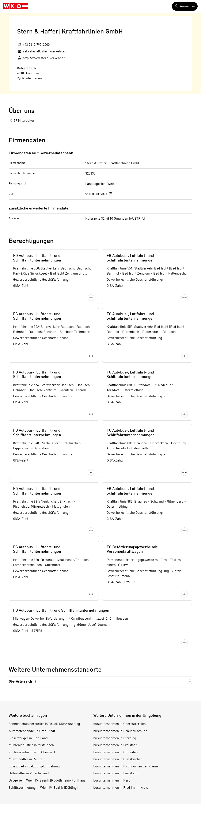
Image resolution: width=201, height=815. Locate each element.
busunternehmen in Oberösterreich (119, 445)
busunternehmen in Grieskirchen (118, 480)
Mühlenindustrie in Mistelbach (31, 466)
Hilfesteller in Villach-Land (29, 494)
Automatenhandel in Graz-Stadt (32, 452)
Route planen (29, 78)
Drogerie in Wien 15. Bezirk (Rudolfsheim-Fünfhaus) (48, 501)
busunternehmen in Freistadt (115, 466)
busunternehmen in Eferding (114, 459)
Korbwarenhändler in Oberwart (32, 473)
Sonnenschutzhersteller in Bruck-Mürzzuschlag (44, 445)
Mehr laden (100, 369)
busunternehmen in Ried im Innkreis (120, 508)
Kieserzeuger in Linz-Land (28, 459)
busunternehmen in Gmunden (115, 473)
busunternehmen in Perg (111, 501)
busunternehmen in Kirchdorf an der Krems (126, 487)
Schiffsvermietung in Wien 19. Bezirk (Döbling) (43, 508)
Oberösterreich (23, 403)
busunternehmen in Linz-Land (115, 494)
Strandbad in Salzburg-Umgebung (34, 487)
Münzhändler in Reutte (25, 480)
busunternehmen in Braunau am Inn (120, 452)
